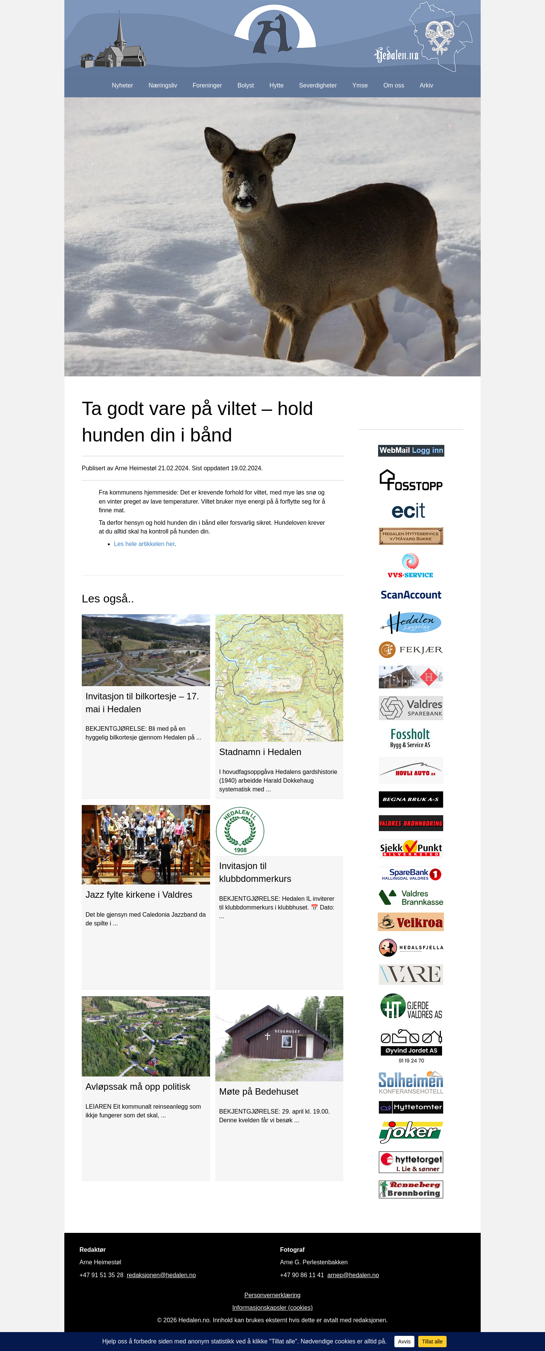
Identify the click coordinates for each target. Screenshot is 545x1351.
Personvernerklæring (272, 1295)
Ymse (360, 85)
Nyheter (122, 85)
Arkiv (426, 85)
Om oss (393, 85)
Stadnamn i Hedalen (260, 752)
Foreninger (207, 85)
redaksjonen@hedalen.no (161, 1275)
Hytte (276, 85)
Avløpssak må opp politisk (138, 1086)
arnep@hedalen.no (353, 1275)
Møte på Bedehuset (258, 1091)
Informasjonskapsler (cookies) (272, 1307)
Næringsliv (162, 85)
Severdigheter (318, 85)
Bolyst (245, 85)
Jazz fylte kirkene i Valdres (139, 894)
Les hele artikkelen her (144, 544)
